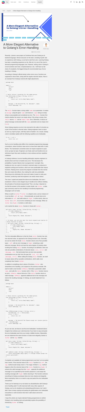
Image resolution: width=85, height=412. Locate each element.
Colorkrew (24, 6)
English (38, 6)
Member (31, 6)
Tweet (7, 407)
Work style (11, 6)
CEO (17, 6)
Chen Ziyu (46, 48)
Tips (5, 6)
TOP (3, 10)
